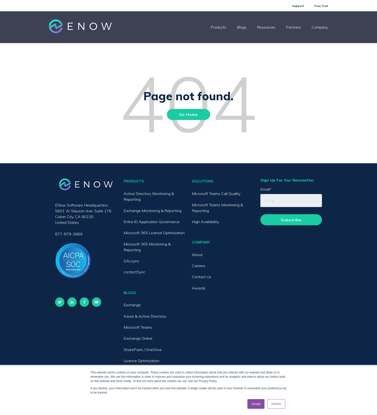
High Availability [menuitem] (205, 221)
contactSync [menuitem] (134, 272)
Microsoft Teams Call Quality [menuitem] (216, 193)
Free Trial (321, 6)
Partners (293, 27)
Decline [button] (276, 404)
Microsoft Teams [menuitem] (138, 327)
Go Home (188, 114)
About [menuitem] (197, 254)
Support (298, 6)
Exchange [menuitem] (132, 304)
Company (320, 27)
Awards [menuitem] (199, 288)
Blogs (241, 27)
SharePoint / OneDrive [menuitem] (143, 349)
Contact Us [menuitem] (201, 276)
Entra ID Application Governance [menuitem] (152, 221)
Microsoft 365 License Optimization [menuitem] (154, 232)
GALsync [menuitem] (131, 260)
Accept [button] (255, 404)
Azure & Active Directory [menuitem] (145, 316)
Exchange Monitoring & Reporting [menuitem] (153, 210)
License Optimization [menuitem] (141, 360)
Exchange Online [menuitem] (138, 338)
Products (218, 27)
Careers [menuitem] (198, 265)
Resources (266, 27)
